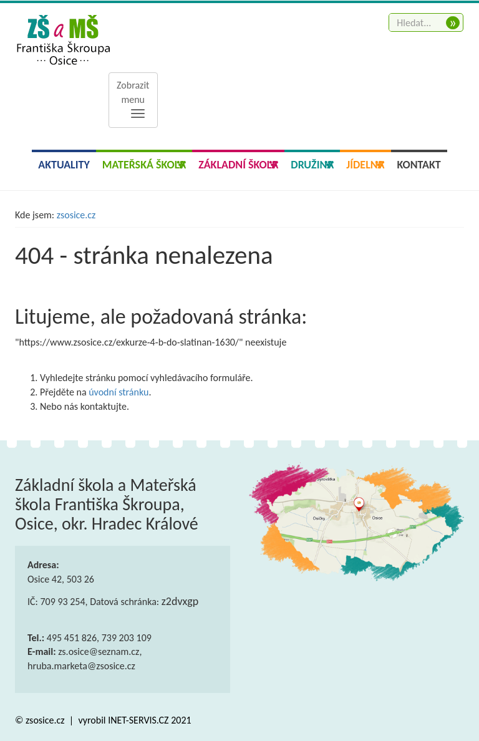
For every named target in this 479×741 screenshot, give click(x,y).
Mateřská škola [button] (144, 165)
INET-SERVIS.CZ (138, 720)
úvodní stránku (118, 392)
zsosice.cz (76, 215)
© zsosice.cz (41, 720)
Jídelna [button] (365, 165)
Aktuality (64, 165)
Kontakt (419, 165)
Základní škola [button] (238, 165)
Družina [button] (312, 165)
